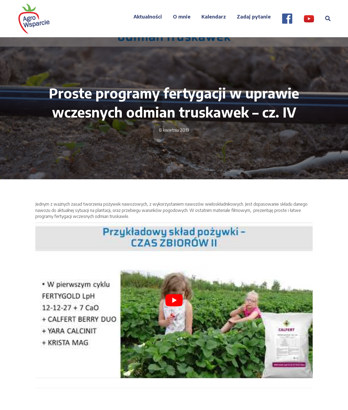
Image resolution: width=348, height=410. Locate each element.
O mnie (182, 16)
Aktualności (147, 16)
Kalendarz (213, 16)
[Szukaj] (325, 18)
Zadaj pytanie (254, 16)
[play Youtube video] (174, 300)
